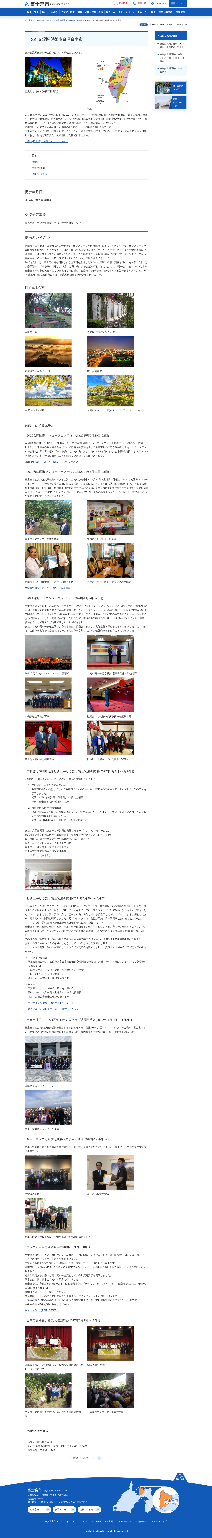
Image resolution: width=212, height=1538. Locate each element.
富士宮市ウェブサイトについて (62, 1521)
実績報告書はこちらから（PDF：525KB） (48, 588)
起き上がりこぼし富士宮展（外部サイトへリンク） (56, 1008)
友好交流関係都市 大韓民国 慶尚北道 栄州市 (172, 45)
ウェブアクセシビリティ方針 (99, 1521)
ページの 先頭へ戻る (180, 1478)
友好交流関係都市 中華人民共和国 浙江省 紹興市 (172, 57)
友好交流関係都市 (84, 20)
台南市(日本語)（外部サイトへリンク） (46, 141)
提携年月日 (37, 162)
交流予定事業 (38, 168)
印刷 (144, 25)
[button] (121, 3)
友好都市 (71, 20)
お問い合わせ (86, 1509)
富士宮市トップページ (34, 20)
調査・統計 (60, 20)
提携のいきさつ (39, 174)
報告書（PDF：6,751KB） (46, 461)
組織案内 (34, 1509)
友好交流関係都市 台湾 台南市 (172, 70)
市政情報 (50, 20)
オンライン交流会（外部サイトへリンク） (51, 1002)
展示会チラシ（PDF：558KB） (42, 1310)
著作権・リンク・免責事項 (133, 1521)
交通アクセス (61, 1509)
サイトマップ (160, 1521)
